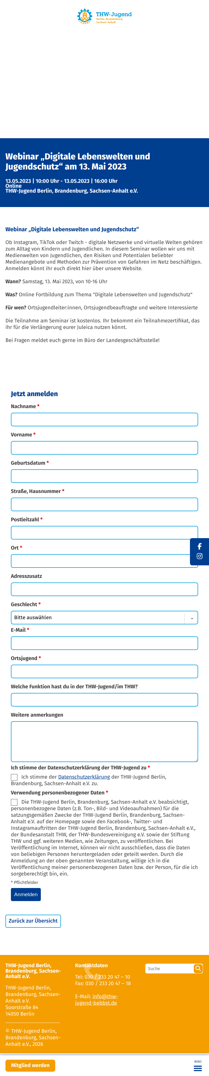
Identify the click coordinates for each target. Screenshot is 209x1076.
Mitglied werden (30, 1065)
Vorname (23, 435)
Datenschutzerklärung (84, 777)
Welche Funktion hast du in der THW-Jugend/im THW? (74, 687)
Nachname (25, 406)
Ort (16, 548)
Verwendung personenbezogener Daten (59, 793)
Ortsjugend (26, 658)
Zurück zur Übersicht (33, 921)
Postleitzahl (27, 520)
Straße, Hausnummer (37, 491)
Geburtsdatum (30, 463)
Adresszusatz (26, 576)
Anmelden (26, 894)
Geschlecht (26, 605)
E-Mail (20, 630)
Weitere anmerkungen (37, 715)
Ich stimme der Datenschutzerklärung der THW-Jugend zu (80, 768)
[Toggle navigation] (198, 1066)
